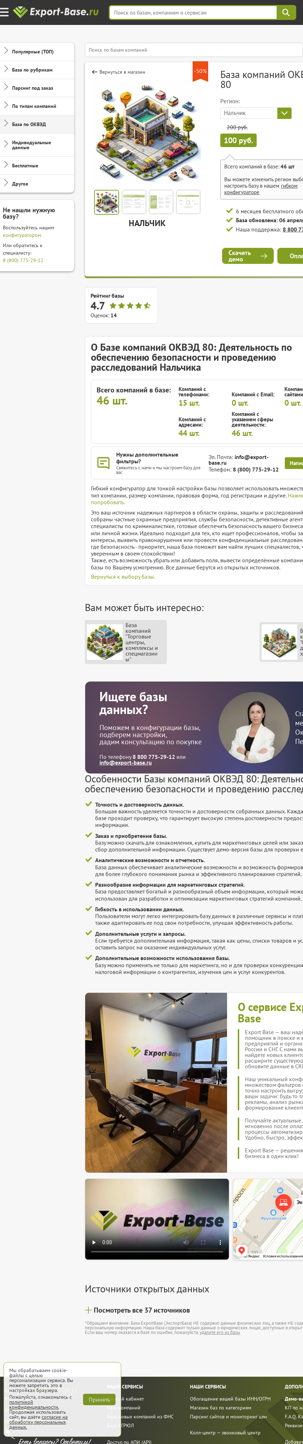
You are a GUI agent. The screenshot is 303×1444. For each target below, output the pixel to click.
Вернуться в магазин (122, 71)
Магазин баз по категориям (220, 1407)
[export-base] (56, 12)
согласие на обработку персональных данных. (38, 1422)
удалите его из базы (220, 1332)
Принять (99, 1399)
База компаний (123, 1407)
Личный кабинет (125, 1398)
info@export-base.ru (239, 459)
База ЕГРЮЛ (120, 1425)
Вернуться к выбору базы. (123, 576)
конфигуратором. (22, 235)
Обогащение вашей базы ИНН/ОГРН (230, 1398)
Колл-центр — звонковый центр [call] (225, 1432)
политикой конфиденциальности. (34, 1404)
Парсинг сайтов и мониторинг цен (228, 1416)
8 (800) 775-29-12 (23, 260)
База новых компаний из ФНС (140, 1416)
